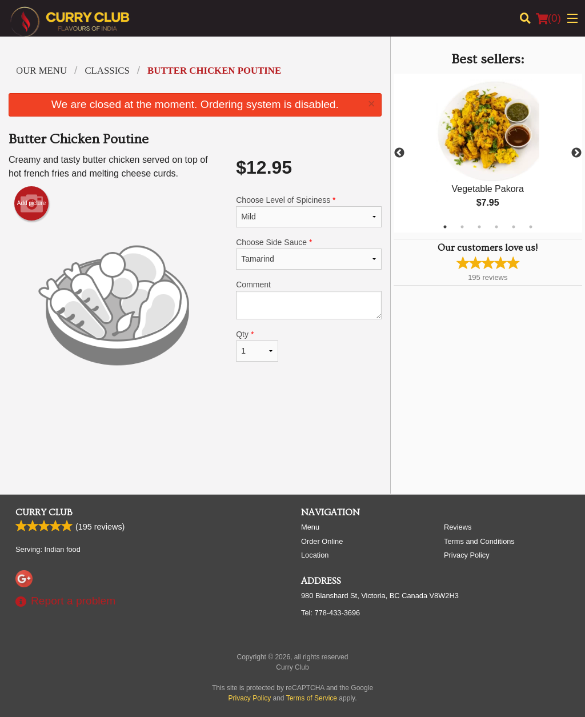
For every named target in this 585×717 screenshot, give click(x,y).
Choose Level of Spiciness (308, 211)
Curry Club (44, 512)
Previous (399, 153)
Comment (308, 299)
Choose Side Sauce (308, 254)
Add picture (31, 203)
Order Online (322, 541)
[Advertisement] (195, 447)
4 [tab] (496, 227)
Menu (310, 527)
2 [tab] (462, 227)
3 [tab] (479, 227)
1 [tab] (445, 227)
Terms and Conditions (479, 541)
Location (314, 555)
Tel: (330, 612)
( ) (548, 18)
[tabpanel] (487, 153)
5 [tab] (513, 227)
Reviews (457, 527)
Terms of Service (311, 698)
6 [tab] (530, 227)
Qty (257, 346)
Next (576, 153)
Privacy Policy (467, 555)
